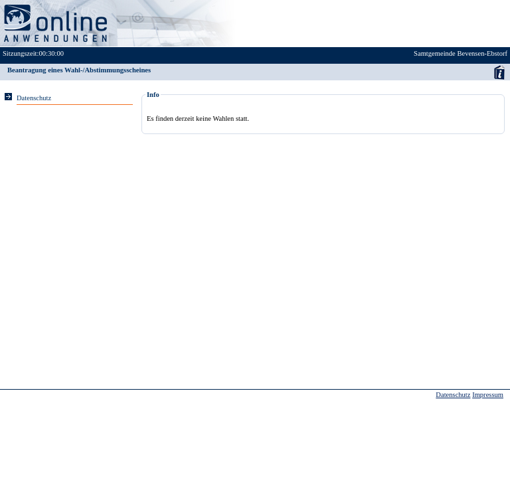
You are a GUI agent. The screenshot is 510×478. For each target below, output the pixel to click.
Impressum (487, 394)
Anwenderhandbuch (499, 72)
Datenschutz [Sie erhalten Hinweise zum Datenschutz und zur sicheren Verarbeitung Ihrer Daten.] (34, 98)
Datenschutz (453, 394)
